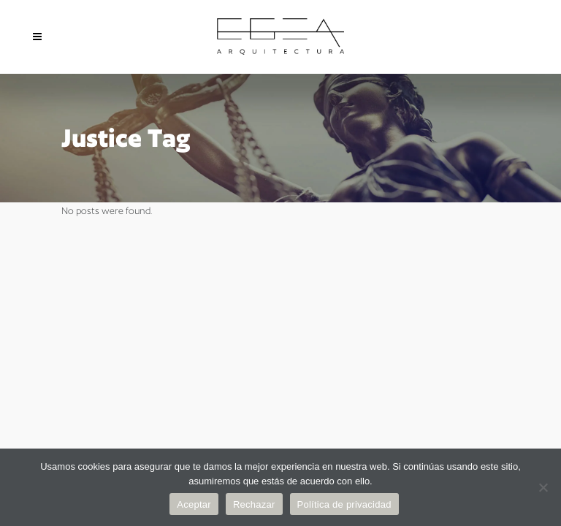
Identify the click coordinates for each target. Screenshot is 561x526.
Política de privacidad (344, 504)
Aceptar (194, 504)
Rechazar (254, 504)
